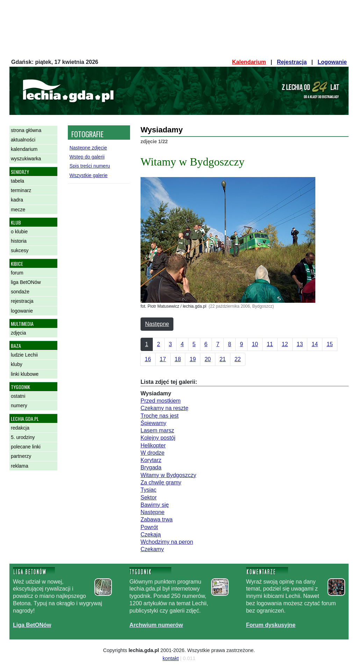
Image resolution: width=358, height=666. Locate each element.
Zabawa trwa (157, 519)
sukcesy (20, 250)
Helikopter (153, 445)
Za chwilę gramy (161, 482)
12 (285, 344)
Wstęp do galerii (87, 157)
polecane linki (26, 446)
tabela (17, 181)
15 (330, 344)
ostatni (18, 396)
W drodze (152, 453)
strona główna (26, 130)
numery (19, 405)
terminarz (21, 190)
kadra (17, 200)
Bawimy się (155, 505)
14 (315, 344)
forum (17, 273)
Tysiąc (148, 490)
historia (19, 241)
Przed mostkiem (161, 401)
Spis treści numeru (90, 166)
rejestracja (22, 301)
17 (163, 359)
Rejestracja (292, 62)
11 (270, 344)
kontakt (171, 658)
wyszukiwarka (26, 158)
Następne (157, 324)
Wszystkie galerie (89, 175)
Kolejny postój (158, 438)
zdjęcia (18, 333)
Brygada (151, 467)
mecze (18, 209)
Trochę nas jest (160, 416)
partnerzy (21, 456)
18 (178, 359)
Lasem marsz (157, 430)
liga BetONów (26, 282)
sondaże (20, 291)
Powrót (149, 527)
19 (192, 359)
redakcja (20, 428)
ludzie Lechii (24, 355)
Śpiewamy (153, 423)
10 (255, 344)
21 (223, 359)
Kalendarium (249, 62)
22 (238, 359)
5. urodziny (23, 437)
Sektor (149, 497)
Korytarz (151, 460)
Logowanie (332, 62)
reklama (19, 466)
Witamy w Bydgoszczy (168, 475)
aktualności (23, 139)
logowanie (22, 311)
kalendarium (24, 149)
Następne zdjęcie (88, 148)
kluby (16, 364)
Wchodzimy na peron (167, 542)
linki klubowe (24, 374)
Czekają (151, 534)
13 (300, 344)
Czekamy (152, 549)
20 (208, 359)
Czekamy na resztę (164, 408)
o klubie (19, 231)
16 (148, 359)
